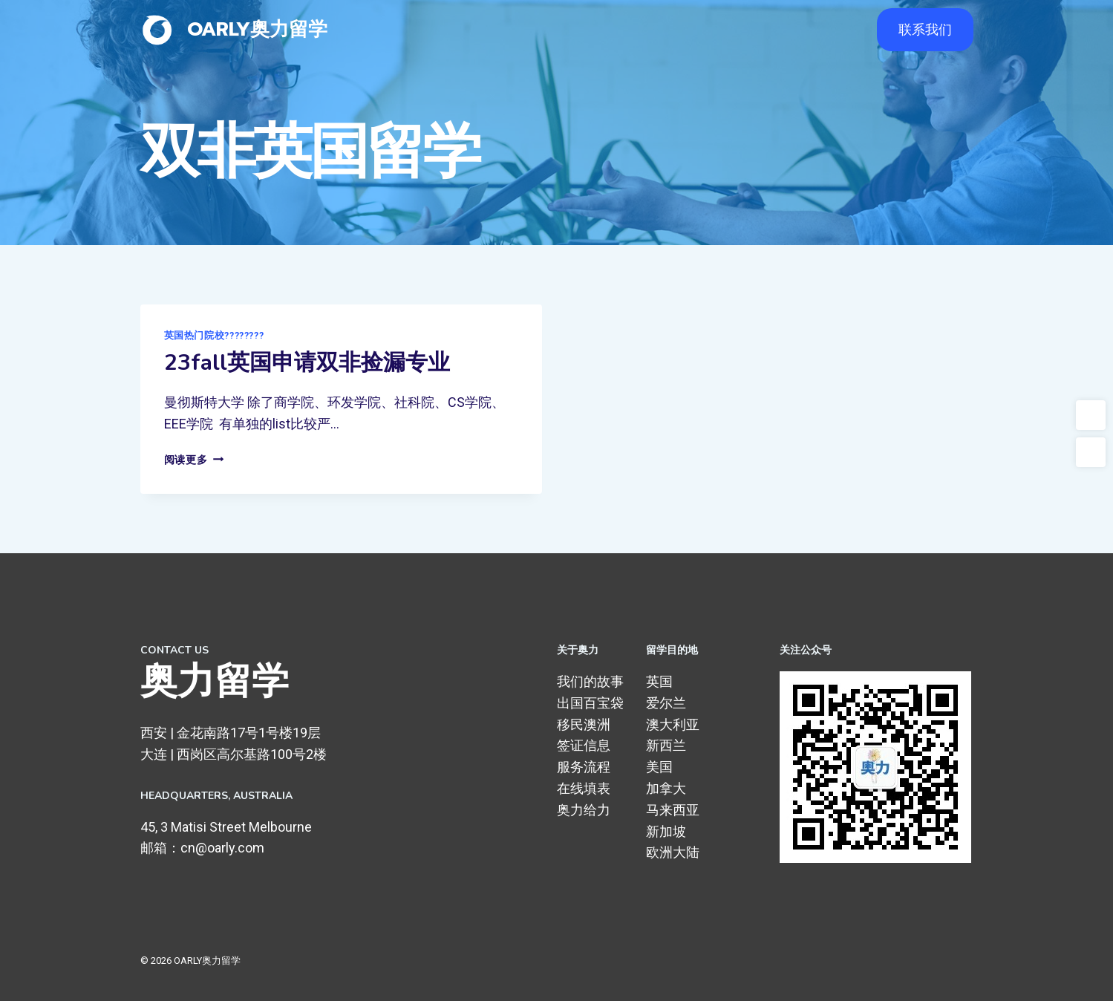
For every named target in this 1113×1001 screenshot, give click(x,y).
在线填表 (583, 788)
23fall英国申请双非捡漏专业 (307, 363)
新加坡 (666, 831)
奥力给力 (583, 810)
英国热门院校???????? (214, 335)
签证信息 (583, 745)
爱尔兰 (666, 703)
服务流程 (583, 767)
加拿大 (666, 788)
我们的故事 (590, 681)
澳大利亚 (672, 724)
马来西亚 (672, 810)
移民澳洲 (583, 724)
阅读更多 (193, 460)
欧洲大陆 (672, 852)
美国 (659, 767)
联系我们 (925, 29)
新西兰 (666, 745)
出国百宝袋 (590, 703)
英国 (659, 681)
